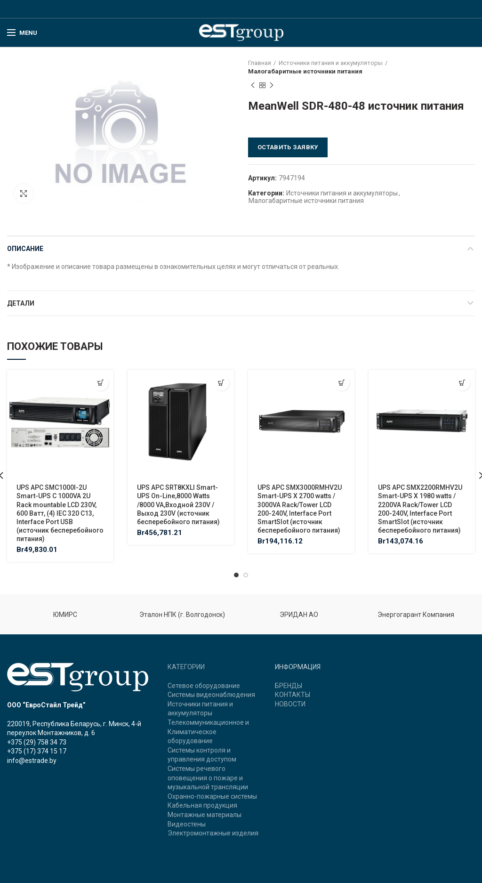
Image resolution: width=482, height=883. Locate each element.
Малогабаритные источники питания (305, 71)
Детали (20, 303)
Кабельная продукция (202, 805)
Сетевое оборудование (204, 685)
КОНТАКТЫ (292, 694)
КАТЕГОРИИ (186, 667)
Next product (271, 85)
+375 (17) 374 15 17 (36, 751)
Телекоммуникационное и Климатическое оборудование (208, 732)
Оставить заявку (287, 147)
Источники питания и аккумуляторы (331, 62)
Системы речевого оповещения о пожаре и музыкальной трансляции (208, 778)
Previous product (253, 85)
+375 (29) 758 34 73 (36, 742)
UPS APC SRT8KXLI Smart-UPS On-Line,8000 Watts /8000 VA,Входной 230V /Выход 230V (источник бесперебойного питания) (178, 505)
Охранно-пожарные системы (212, 796)
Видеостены (187, 824)
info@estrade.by (31, 760)
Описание (25, 248)
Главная (259, 62)
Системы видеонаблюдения (211, 694)
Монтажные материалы (204, 814)
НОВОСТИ (290, 704)
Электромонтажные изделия (213, 833)
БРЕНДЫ (288, 685)
